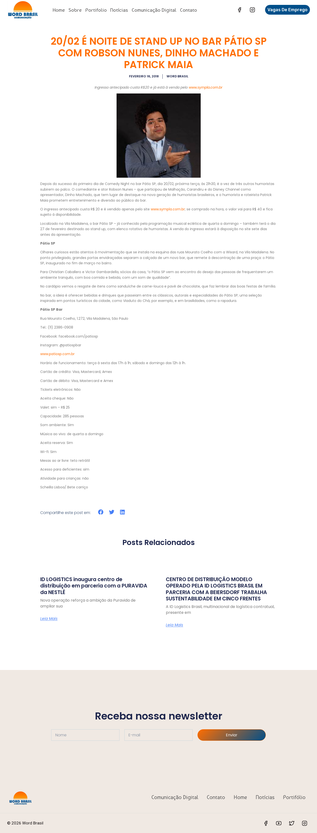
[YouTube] (278, 823)
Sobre (75, 10)
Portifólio (294, 797)
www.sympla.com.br (205, 87)
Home (59, 10)
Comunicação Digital (154, 10)
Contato (188, 10)
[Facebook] (239, 9)
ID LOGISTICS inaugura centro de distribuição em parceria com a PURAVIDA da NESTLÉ (85, 585)
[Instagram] (252, 9)
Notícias (119, 10)
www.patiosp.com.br (57, 353)
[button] (101, 512)
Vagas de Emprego (287, 9)
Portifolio (96, 10)
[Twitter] (291, 823)
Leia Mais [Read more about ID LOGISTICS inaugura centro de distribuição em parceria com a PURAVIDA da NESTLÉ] (49, 618)
